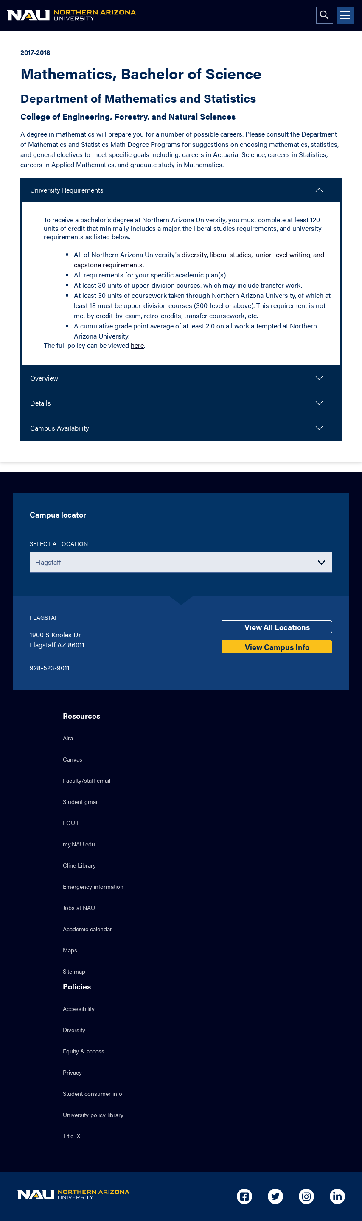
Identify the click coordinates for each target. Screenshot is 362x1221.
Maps (70, 950)
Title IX (71, 1135)
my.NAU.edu (79, 844)
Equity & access (83, 1051)
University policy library (93, 1114)
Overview (44, 378)
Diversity (74, 1029)
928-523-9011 (50, 667)
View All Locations (277, 627)
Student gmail (80, 801)
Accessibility (79, 1008)
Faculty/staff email (86, 780)
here (137, 345)
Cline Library (79, 865)
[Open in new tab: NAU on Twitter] (275, 1196)
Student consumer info (92, 1093)
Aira (68, 738)
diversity (194, 254)
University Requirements (67, 190)
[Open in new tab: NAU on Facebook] (244, 1196)
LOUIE (71, 822)
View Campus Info (277, 646)
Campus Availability (59, 428)
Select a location (59, 543)
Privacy (72, 1072)
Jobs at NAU (79, 907)
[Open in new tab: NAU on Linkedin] (337, 1196)
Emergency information (93, 886)
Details (40, 403)
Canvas (72, 759)
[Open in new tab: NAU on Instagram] (306, 1196)
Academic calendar (87, 928)
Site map (74, 971)
